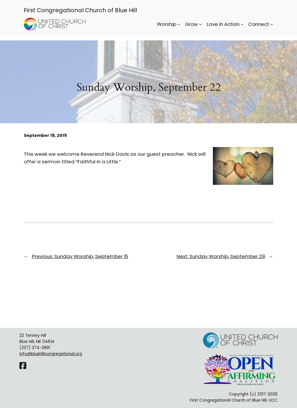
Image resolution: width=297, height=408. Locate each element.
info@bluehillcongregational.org (50, 354)
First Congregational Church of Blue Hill (80, 10)
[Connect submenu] (271, 24)
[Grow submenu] (200, 24)
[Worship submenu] (179, 24)
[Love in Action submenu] (242, 24)
